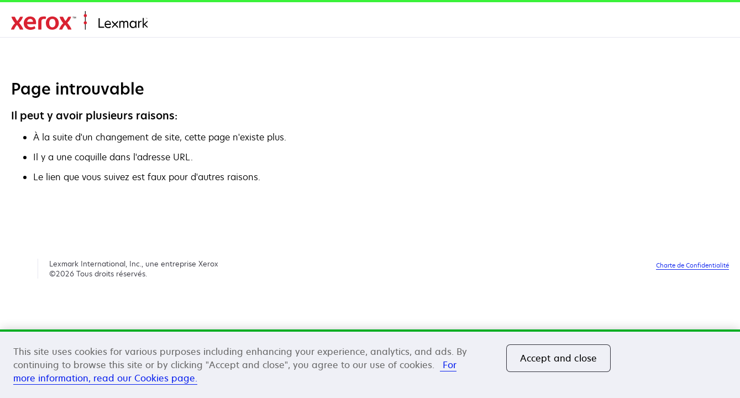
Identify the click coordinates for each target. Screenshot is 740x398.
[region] (370, 363)
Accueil (79, 20)
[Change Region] (715, 22)
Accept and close (558, 358)
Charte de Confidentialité (692, 265)
